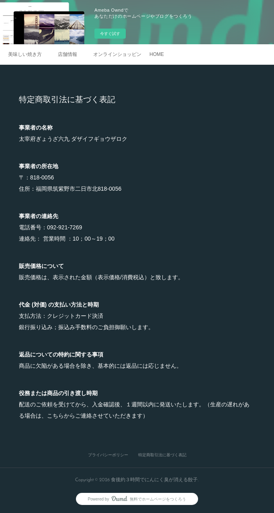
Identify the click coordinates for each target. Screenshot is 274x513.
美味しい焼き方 (25, 54)
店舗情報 (67, 54)
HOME (156, 54)
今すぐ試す (110, 33)
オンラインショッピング (117, 54)
